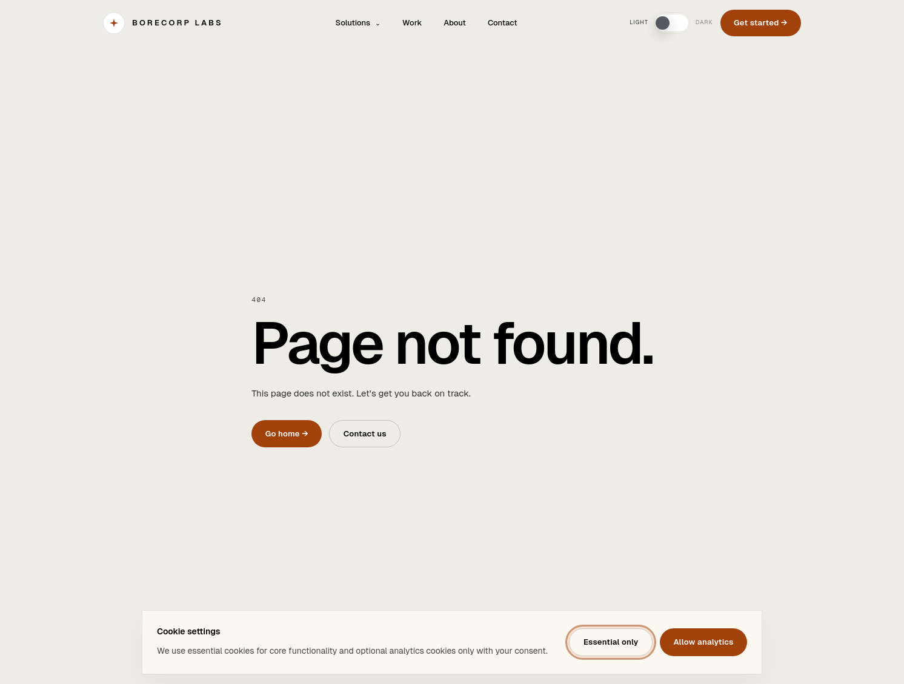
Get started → (761, 23)
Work (412, 23)
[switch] (672, 23)
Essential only (611, 642)
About (455, 23)
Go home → (286, 434)
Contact (502, 23)
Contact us (365, 434)
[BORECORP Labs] (163, 23)
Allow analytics (703, 642)
